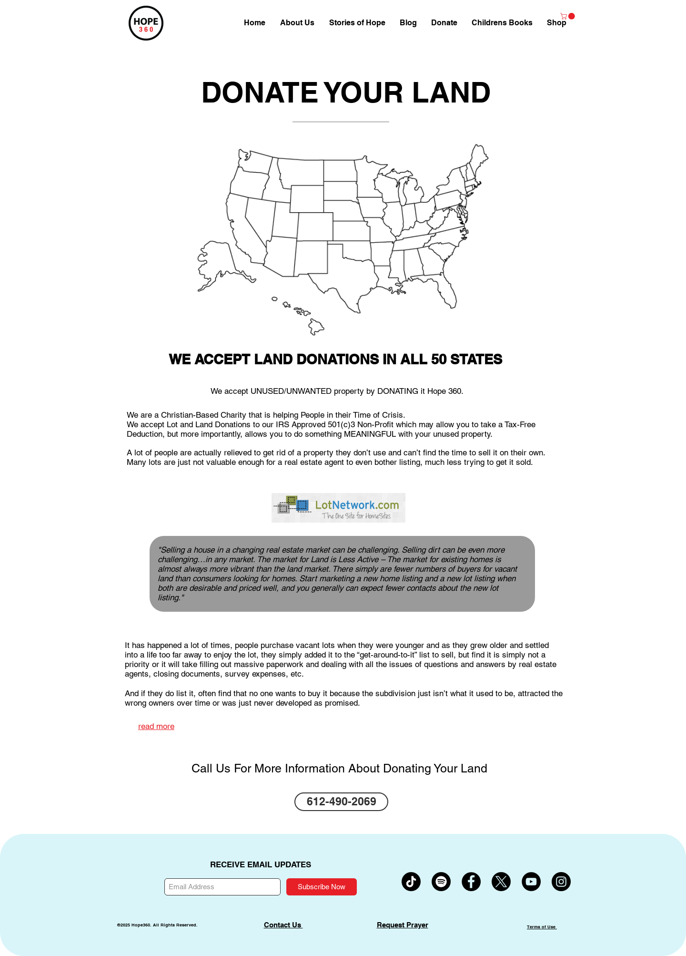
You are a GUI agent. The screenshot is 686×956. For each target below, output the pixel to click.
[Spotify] (441, 881)
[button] (557, 23)
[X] (501, 881)
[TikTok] (411, 881)
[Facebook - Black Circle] (471, 881)
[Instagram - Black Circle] (561, 881)
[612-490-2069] (341, 801)
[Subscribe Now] (321, 886)
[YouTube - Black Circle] (531, 881)
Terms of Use (542, 926)
